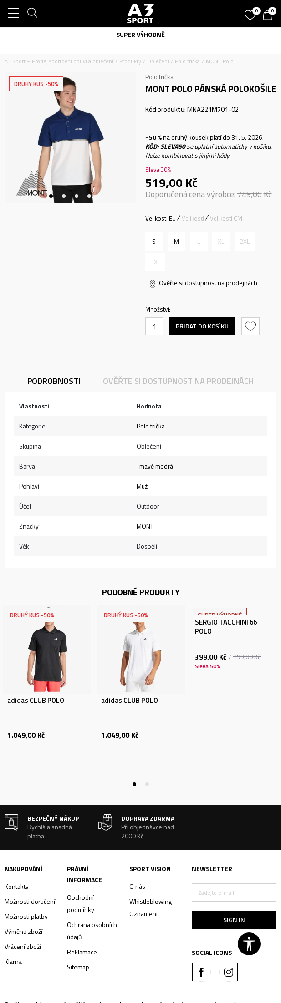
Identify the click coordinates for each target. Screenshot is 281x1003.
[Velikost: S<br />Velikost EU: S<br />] (154, 241)
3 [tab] (76, 196)
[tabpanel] (70, 137)
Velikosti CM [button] (226, 218)
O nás (137, 886)
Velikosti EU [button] (160, 218)
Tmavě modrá (155, 466)
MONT (145, 526)
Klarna (13, 961)
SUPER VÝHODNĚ (140, 34)
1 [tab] (51, 196)
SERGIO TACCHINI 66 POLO (226, 627)
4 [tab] (89, 196)
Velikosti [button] (193, 218)
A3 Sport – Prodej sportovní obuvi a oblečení (59, 61)
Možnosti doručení (30, 901)
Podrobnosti (53, 381)
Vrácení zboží (23, 946)
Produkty (130, 61)
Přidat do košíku (202, 326)
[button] (251, 326)
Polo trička (187, 61)
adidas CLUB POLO (35, 700)
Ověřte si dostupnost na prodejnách (208, 282)
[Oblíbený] (251, 12)
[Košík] (269, 16)
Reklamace (82, 952)
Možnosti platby (26, 916)
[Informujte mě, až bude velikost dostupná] (199, 241)
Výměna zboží (23, 931)
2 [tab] (64, 196)
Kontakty (17, 886)
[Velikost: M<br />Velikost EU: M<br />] (176, 241)
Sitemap (78, 967)
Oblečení (158, 61)
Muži (143, 486)
